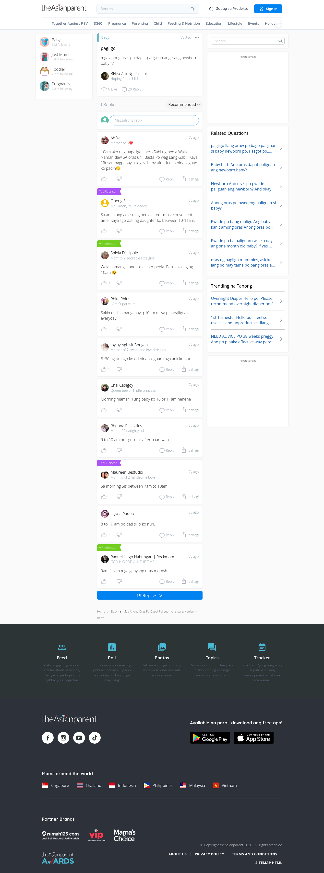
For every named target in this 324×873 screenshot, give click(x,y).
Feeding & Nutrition (184, 23)
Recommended (183, 104)
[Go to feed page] (64, 10)
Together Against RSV (70, 23)
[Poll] (112, 661)
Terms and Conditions (254, 854)
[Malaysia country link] (192, 785)
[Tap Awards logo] (58, 858)
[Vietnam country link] (225, 785)
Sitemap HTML (268, 862)
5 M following (61, 45)
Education (214, 23)
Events (253, 23)
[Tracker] (262, 661)
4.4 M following (62, 59)
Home (101, 611)
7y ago (194, 137)
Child (158, 23)
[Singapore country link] (55, 785)
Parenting (140, 23)
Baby (105, 37)
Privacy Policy (209, 854)
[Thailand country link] (89, 785)
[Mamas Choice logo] (125, 835)
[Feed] (62, 661)
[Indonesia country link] (122, 785)
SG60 (98, 23)
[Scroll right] (278, 23)
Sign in (268, 8)
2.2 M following (62, 74)
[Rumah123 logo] (60, 835)
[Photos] (162, 661)
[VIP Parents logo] (96, 835)
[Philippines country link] (158, 785)
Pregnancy (117, 23)
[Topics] (212, 661)
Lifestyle (235, 23)
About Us (177, 854)
